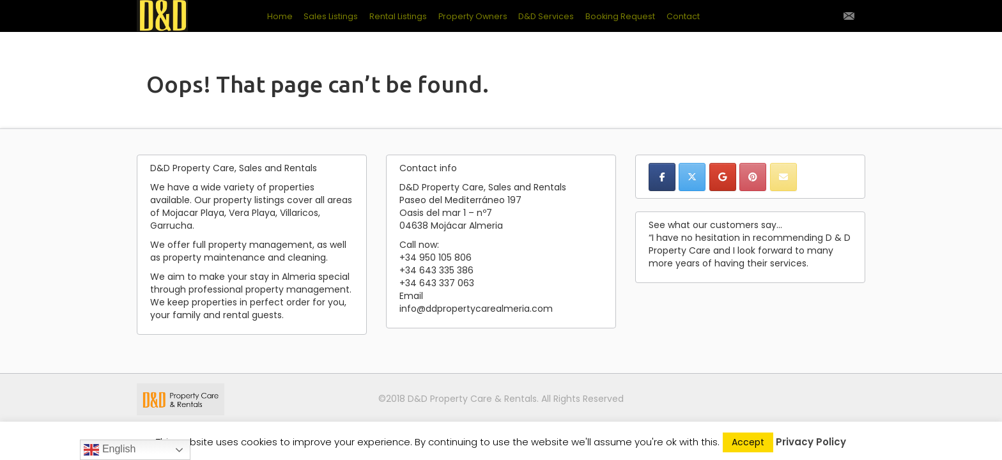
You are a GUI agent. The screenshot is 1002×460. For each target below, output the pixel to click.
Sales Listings (331, 16)
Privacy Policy (811, 441)
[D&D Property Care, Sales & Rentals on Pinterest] (752, 177)
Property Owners (472, 16)
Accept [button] (748, 442)
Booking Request (620, 16)
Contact (683, 16)
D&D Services (546, 16)
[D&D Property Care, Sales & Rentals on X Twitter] (692, 177)
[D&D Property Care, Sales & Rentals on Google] (722, 177)
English (109, 449)
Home (280, 16)
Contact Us (849, 16)
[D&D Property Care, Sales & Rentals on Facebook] (662, 177)
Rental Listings (398, 16)
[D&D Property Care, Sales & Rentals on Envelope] (783, 177)
